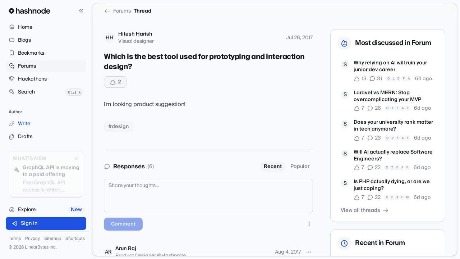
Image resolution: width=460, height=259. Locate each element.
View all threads (365, 210)
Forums (117, 11)
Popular (299, 166)
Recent (273, 166)
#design (118, 126)
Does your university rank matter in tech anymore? (393, 126)
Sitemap (52, 239)
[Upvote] (115, 82)
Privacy (32, 239)
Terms (15, 239)
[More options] (308, 252)
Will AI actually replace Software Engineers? (393, 156)
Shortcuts (75, 239)
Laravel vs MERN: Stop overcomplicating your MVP (387, 97)
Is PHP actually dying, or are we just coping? (392, 185)
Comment (123, 224)
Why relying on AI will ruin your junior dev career (390, 67)
